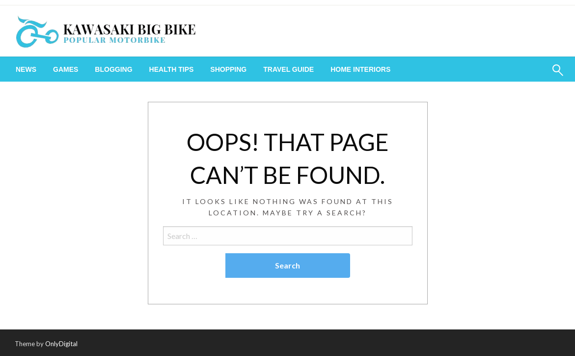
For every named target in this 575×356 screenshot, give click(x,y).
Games (65, 69)
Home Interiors (360, 69)
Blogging (113, 69)
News (26, 69)
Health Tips (171, 69)
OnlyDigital (61, 344)
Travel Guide (288, 69)
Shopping (228, 69)
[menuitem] (26, 69)
